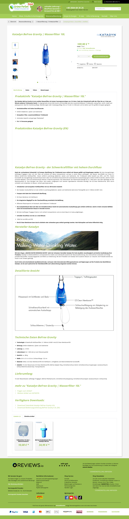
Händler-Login (68, 487)
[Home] (14, 16)
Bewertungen (45, 90)
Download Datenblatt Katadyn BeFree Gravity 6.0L (35, 405)
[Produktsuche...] (108, 8)
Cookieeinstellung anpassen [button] (101, 472)
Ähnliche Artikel (29, 416)
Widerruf (39, 482)
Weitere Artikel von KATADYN (27, 393)
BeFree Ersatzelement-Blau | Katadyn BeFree (44, 440)
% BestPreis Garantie (70, 482)
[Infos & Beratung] (92, 16)
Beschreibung (18, 90)
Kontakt (66, 479)
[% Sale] (81, 16)
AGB (37, 484)
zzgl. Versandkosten (89, 48)
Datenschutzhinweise (42, 480)
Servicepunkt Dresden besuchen (18, 494)
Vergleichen (81, 64)
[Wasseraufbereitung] (53, 16)
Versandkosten (60, 505)
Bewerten (98, 64)
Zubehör (17, 416)
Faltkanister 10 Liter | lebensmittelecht (23, 440)
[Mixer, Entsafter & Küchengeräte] (31, 16)
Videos (35, 90)
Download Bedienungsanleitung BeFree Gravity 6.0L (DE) (37, 408)
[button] (71, 62)
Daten (27, 90)
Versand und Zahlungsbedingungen (47, 479)
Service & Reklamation (71, 480)
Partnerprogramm (69, 486)
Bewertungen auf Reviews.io (73, 484)
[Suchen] (119, 8)
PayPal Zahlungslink (42, 487)
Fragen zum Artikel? (23, 391)
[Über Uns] (113, 16)
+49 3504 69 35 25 (75, 7)
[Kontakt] (104, 16)
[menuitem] (14, 16)
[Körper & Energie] (70, 16)
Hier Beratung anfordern (15, 484)
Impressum (39, 486)
